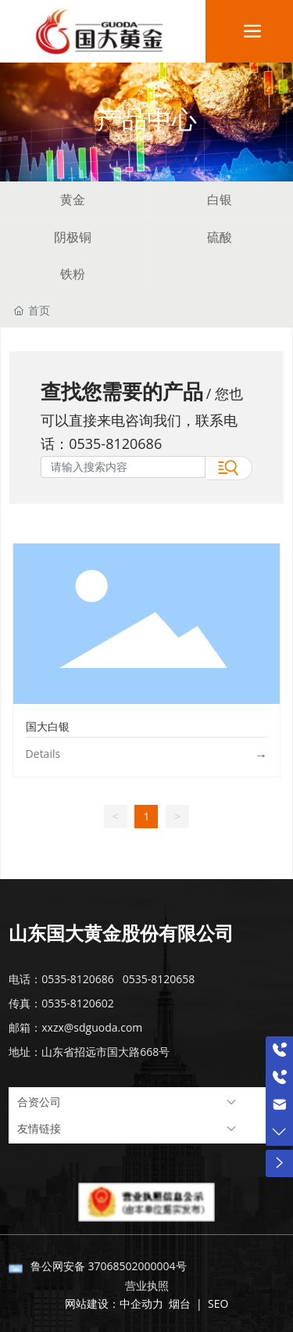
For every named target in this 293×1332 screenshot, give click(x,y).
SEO (216, 1303)
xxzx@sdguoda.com (91, 1027)
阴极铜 (72, 237)
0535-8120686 (115, 443)
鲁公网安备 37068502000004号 (108, 1265)
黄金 (72, 199)
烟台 (180, 1303)
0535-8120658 (159, 978)
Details (43, 753)
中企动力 (141, 1303)
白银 (219, 199)
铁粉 (72, 273)
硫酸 (219, 237)
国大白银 (48, 726)
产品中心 (147, 118)
